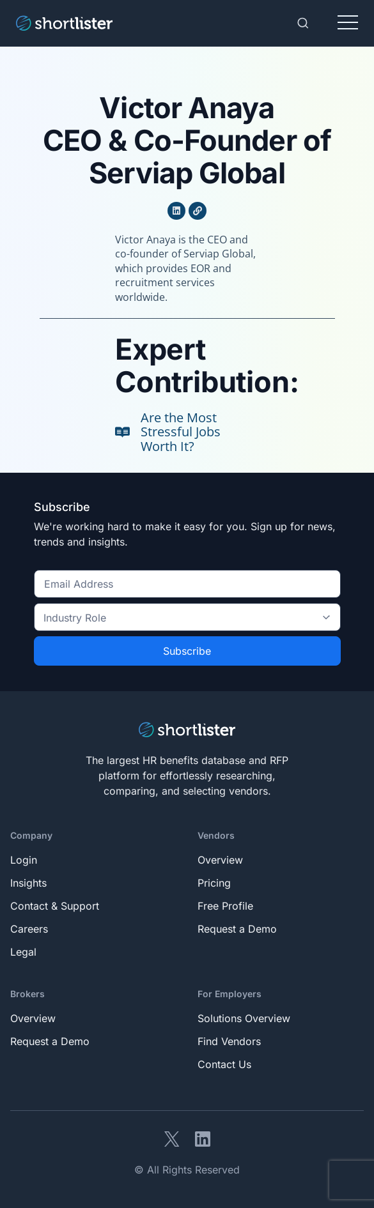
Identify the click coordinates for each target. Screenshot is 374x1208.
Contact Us (224, 1064)
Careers (29, 928)
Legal (23, 951)
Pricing (214, 882)
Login (23, 859)
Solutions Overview (244, 1018)
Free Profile (225, 905)
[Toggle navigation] (348, 23)
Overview (220, 859)
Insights (28, 882)
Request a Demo (237, 928)
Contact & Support (54, 905)
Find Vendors (229, 1041)
